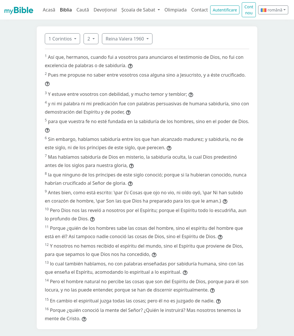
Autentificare (225, 10)
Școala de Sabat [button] (138, 10)
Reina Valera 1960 (125, 39)
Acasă (49, 10)
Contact (199, 10)
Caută (82, 10)
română (271, 10)
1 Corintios (61, 39)
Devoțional (105, 10)
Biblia (66, 10)
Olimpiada (176, 10)
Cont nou (248, 9)
